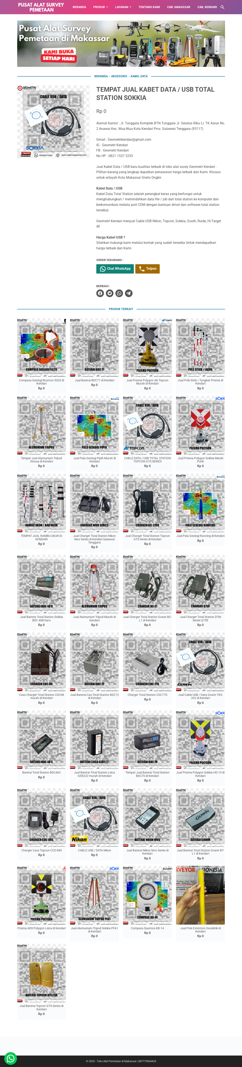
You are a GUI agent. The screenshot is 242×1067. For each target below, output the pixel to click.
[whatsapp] (119, 293)
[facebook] (100, 293)
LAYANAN (121, 7)
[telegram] (129, 293)
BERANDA (79, 7)
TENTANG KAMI (149, 7)
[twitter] (109, 293)
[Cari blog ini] (222, 7)
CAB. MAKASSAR (178, 7)
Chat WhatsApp (115, 268)
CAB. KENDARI (207, 7)
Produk (99, 7)
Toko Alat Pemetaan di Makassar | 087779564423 (126, 1061)
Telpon (147, 268)
